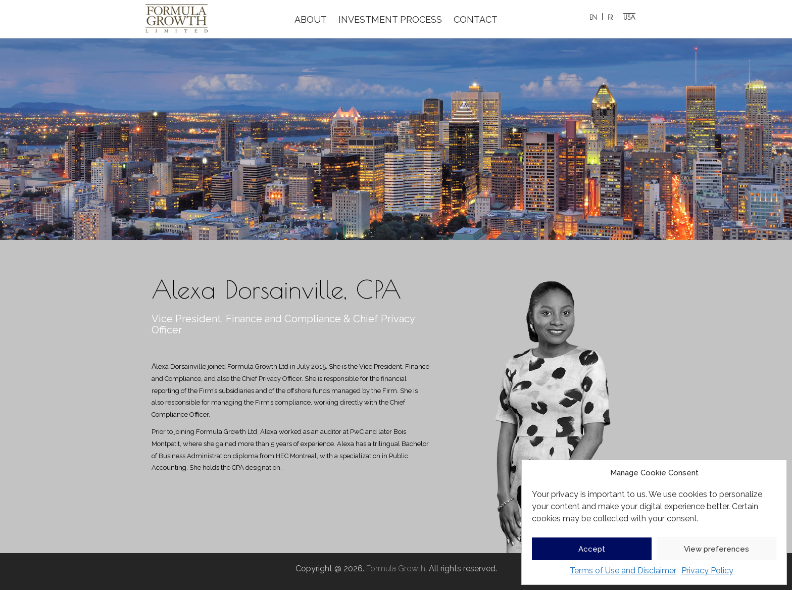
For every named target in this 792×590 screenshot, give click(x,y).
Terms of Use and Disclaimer (623, 570)
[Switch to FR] (610, 16)
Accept (591, 549)
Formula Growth (395, 568)
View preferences (716, 549)
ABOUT (310, 19)
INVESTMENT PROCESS (390, 19)
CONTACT (476, 19)
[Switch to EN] (593, 16)
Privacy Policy (707, 570)
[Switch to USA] (629, 16)
